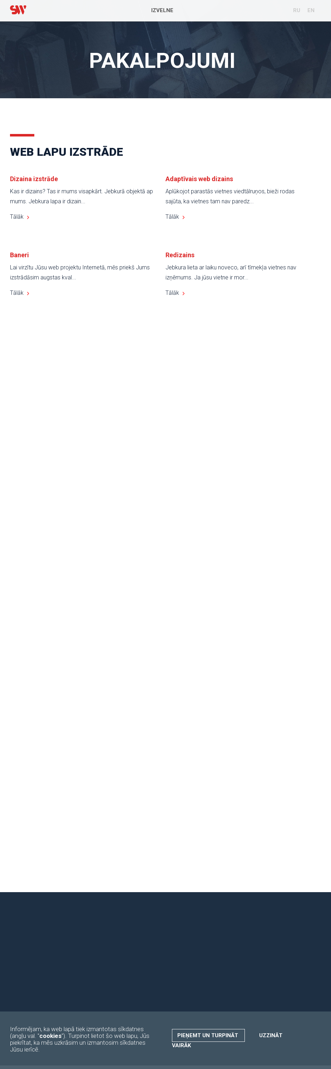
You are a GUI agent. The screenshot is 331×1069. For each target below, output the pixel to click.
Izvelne (162, 10)
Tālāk (17, 216)
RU (296, 10)
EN (311, 10)
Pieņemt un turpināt (208, 1035)
